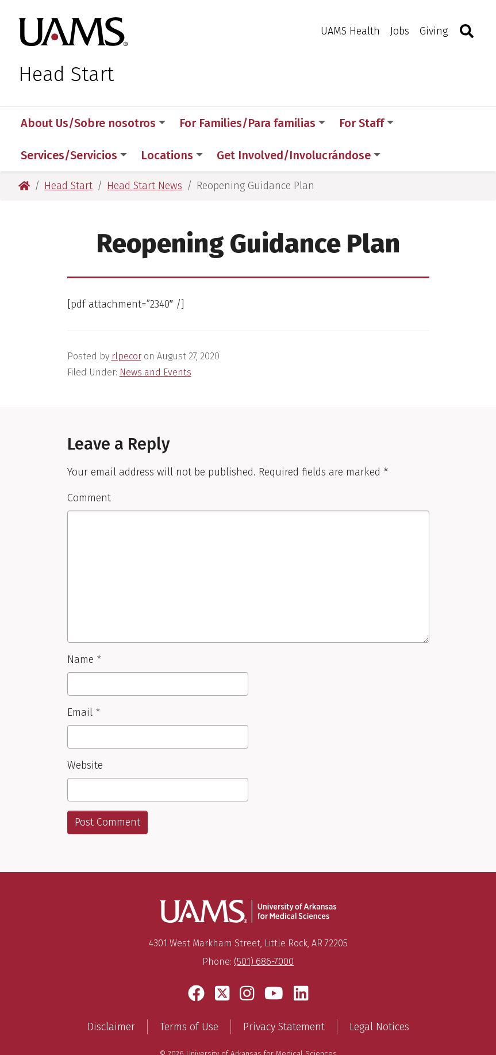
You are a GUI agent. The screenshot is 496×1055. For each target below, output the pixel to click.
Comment (89, 465)
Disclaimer (111, 994)
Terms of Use (189, 994)
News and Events (155, 340)
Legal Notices (379, 994)
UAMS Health (350, 31)
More (427, 123)
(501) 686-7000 (264, 929)
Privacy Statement (284, 994)
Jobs (399, 31)
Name (84, 627)
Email (83, 680)
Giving (434, 31)
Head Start (66, 74)
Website (85, 733)
